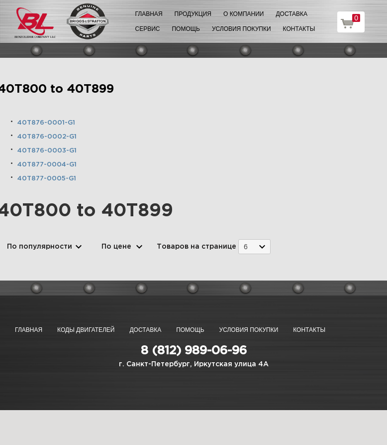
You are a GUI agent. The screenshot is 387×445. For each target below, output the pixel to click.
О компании (243, 13)
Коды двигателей (85, 329)
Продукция (193, 13)
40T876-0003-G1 (47, 150)
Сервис (147, 28)
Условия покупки (241, 28)
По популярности (39, 247)
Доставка (291, 13)
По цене (116, 247)
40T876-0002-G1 (47, 137)
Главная (149, 13)
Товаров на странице (196, 247)
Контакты (299, 28)
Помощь (185, 28)
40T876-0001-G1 (46, 123)
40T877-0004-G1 (47, 164)
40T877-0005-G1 (46, 178)
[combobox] (254, 246)
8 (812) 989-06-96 (194, 350)
